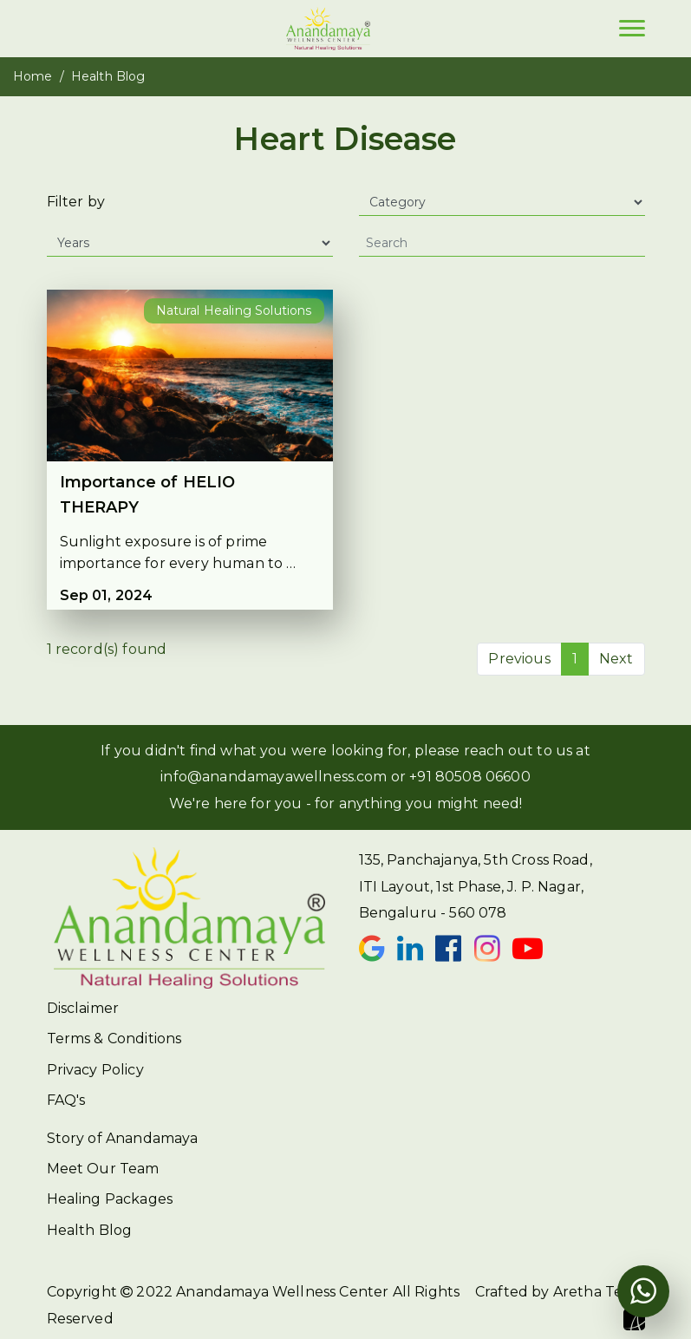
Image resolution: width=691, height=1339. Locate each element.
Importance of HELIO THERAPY (148, 495)
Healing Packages (110, 1199)
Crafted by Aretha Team (560, 1306)
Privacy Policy (95, 1069)
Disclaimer (83, 1008)
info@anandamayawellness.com (273, 776)
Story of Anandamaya (123, 1138)
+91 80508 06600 (469, 776)
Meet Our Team (103, 1168)
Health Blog (90, 1230)
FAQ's (66, 1100)
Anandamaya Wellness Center (282, 1291)
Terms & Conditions (114, 1038)
